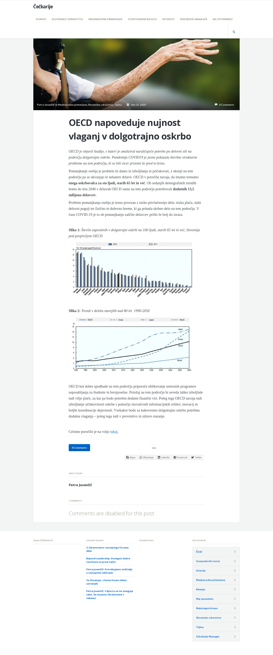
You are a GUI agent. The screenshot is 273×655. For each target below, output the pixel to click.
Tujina (118, 104)
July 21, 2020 (136, 104)
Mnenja (200, 589)
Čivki (199, 551)
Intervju (168, 19)
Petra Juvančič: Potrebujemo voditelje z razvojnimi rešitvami (109, 571)
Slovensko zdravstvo (67, 19)
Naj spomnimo (223, 19)
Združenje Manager (193, 19)
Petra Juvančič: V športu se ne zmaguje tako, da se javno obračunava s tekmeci (109, 594)
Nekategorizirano (207, 608)
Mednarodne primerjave (105, 19)
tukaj (113, 432)
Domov (41, 19)
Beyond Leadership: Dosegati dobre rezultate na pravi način (108, 560)
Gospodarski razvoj (142, 19)
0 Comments (224, 104)
